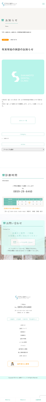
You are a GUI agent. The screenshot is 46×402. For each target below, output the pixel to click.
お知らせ (23, 325)
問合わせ (23, 400)
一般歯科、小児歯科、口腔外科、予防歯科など (23, 319)
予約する (7, 400)
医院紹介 (23, 332)
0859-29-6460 (23, 191)
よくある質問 (23, 342)
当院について (23, 328)
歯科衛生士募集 (23, 349)
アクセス (23, 345)
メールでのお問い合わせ (24, 242)
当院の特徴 (23, 339)
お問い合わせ (23, 356)
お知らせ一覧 (23, 120)
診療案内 (23, 335)
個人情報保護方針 (23, 352)
